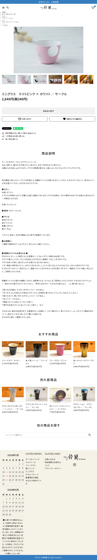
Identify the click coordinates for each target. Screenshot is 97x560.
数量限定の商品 (32, 477)
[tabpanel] (48, 50)
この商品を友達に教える (13, 136)
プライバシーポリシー (53, 468)
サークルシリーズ (32, 459)
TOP (3, 16)
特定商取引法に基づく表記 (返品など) (19, 133)
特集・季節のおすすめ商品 (10, 22)
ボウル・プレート (32, 474)
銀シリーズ (30, 468)
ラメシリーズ (30, 462)
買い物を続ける (10, 139)
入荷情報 (5, 25)
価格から (5, 17)
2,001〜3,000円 (7, 18)
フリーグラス (31, 465)
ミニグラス (30, 471)
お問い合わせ (24, 118)
